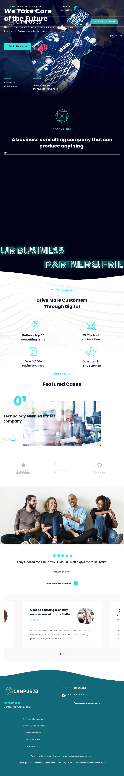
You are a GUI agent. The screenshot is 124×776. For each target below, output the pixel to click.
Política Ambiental (33, 732)
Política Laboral (33, 739)
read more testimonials (58, 583)
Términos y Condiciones (33, 725)
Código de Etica (33, 746)
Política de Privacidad (33, 719)
